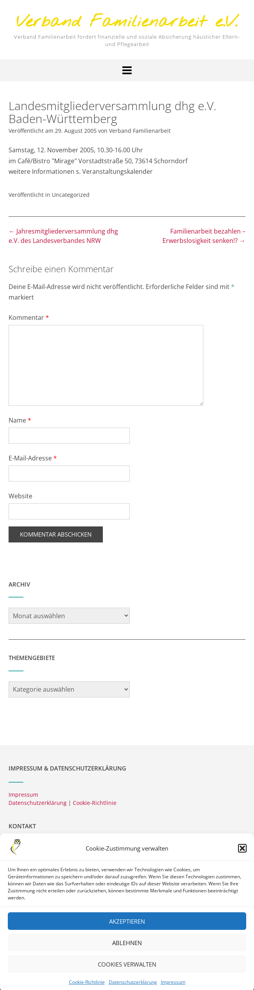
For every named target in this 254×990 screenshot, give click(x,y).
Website (20, 496)
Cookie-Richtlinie (94, 802)
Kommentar (29, 317)
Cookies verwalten (127, 972)
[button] (242, 856)
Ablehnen (127, 950)
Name (20, 420)
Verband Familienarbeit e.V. (127, 22)
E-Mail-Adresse (33, 458)
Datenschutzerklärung (38, 802)
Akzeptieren (127, 929)
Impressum (23, 794)
